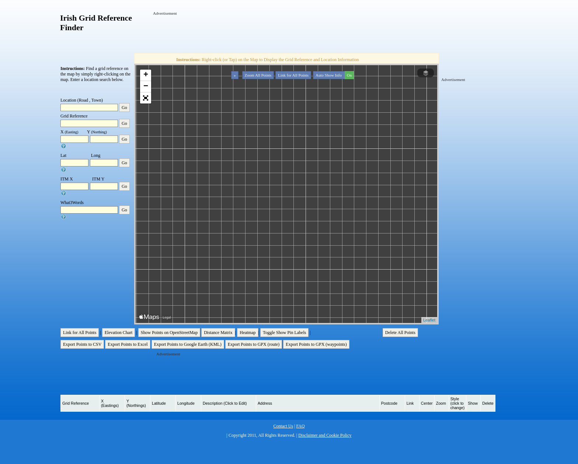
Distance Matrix (218, 332)
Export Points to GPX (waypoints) (316, 344)
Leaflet (429, 320)
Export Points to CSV (82, 344)
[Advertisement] (287, 32)
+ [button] (145, 75)
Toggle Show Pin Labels (284, 332)
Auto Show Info (334, 75)
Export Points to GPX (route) (254, 344)
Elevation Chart (119, 332)
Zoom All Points (258, 75)
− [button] (145, 86)
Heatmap (247, 332)
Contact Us (283, 426)
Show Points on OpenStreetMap (169, 332)
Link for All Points (293, 75)
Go (124, 107)
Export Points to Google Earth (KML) (188, 344)
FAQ (300, 426)
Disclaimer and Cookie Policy (324, 435)
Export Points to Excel (127, 344)
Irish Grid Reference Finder (96, 22)
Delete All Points (400, 332)
